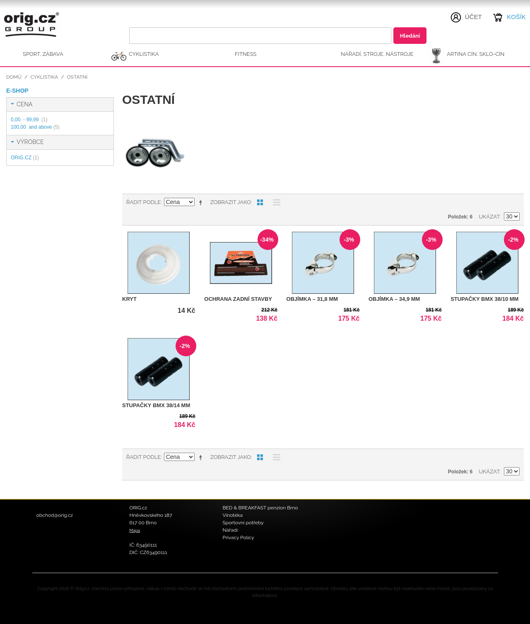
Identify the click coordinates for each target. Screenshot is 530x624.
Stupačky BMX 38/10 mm (484, 299)
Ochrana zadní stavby (238, 299)
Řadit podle (143, 202)
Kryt (129, 299)
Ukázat (489, 217)
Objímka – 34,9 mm (394, 299)
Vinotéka (233, 515)
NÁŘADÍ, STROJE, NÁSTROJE (377, 54)
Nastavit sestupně (202, 202)
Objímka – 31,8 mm (312, 299)
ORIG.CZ (25, 158)
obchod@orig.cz (54, 515)
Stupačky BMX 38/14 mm (156, 405)
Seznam (274, 202)
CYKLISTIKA (144, 54)
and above (35, 127)
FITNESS (246, 54)
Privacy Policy (238, 537)
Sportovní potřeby (243, 523)
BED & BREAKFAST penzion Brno (260, 508)
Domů (14, 77)
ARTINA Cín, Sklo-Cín (475, 54)
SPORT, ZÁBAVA (43, 54)
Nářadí (230, 530)
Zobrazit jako (230, 202)
